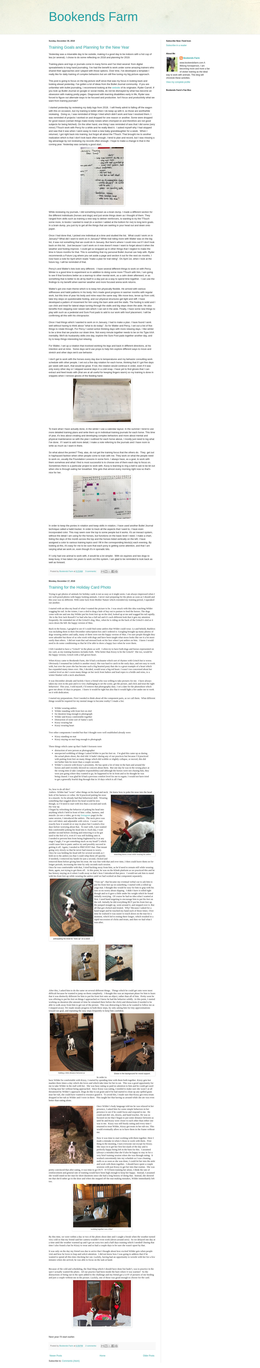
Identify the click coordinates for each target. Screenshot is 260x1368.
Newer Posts (56, 1355)
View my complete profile (178, 82)
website (116, 87)
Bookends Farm (93, 17)
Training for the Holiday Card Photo (80, 587)
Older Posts (148, 1355)
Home (102, 1355)
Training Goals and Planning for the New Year (89, 47)
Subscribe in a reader (176, 45)
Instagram (85, 815)
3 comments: (91, 571)
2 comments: (91, 1346)
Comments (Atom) (70, 1361)
